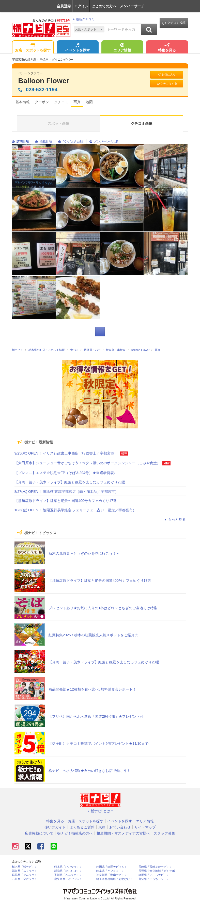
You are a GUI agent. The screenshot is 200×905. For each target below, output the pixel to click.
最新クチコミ (83, 19)
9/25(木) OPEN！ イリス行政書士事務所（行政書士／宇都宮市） (66, 453)
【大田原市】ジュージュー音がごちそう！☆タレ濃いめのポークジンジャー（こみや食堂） (87, 463)
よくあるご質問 (82, 827)
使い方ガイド (55, 827)
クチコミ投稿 (174, 23)
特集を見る (167, 47)
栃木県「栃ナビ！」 (24, 866)
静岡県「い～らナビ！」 (154, 875)
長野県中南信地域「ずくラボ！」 (159, 871)
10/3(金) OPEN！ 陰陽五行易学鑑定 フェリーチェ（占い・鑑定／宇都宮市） (75, 510)
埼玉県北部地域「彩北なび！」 (115, 879)
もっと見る (174, 519)
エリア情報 (122, 47)
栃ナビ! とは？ (100, 811)
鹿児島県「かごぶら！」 (69, 879)
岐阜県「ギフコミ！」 (110, 871)
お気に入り (167, 74)
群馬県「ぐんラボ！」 (26, 875)
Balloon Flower (43, 81)
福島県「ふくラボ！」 (26, 871)
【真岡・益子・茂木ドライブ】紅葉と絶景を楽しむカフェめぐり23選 (69, 482)
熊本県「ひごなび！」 (68, 866)
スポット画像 (58, 123)
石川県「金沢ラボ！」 (26, 879)
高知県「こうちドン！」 (154, 879)
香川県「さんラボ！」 (68, 875)
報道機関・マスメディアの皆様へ (123, 833)
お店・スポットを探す (33, 47)
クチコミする (166, 83)
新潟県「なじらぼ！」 (68, 871)
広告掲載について (39, 833)
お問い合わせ (120, 827)
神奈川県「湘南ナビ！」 (111, 875)
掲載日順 (43, 141)
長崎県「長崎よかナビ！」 (155, 866)
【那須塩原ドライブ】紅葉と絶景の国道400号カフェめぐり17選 (65, 501)
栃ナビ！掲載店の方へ (75, 833)
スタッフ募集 (164, 833)
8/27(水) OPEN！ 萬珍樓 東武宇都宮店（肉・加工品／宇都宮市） (66, 492)
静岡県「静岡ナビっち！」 (113, 866)
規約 (101, 827)
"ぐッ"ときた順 (70, 141)
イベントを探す (77, 47)
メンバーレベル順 (103, 141)
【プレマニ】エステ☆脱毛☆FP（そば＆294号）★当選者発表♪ (65, 473)
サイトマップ (145, 827)
